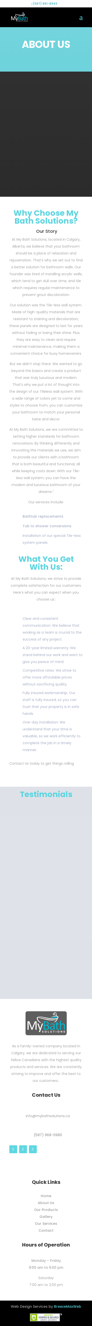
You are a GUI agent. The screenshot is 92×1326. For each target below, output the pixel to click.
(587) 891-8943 (45, 3)
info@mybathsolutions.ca (48, 1115)
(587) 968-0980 (48, 1134)
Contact (46, 1230)
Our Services (46, 1223)
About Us (46, 1202)
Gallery (46, 1216)
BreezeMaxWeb (67, 1306)
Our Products (46, 1209)
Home (46, 1195)
